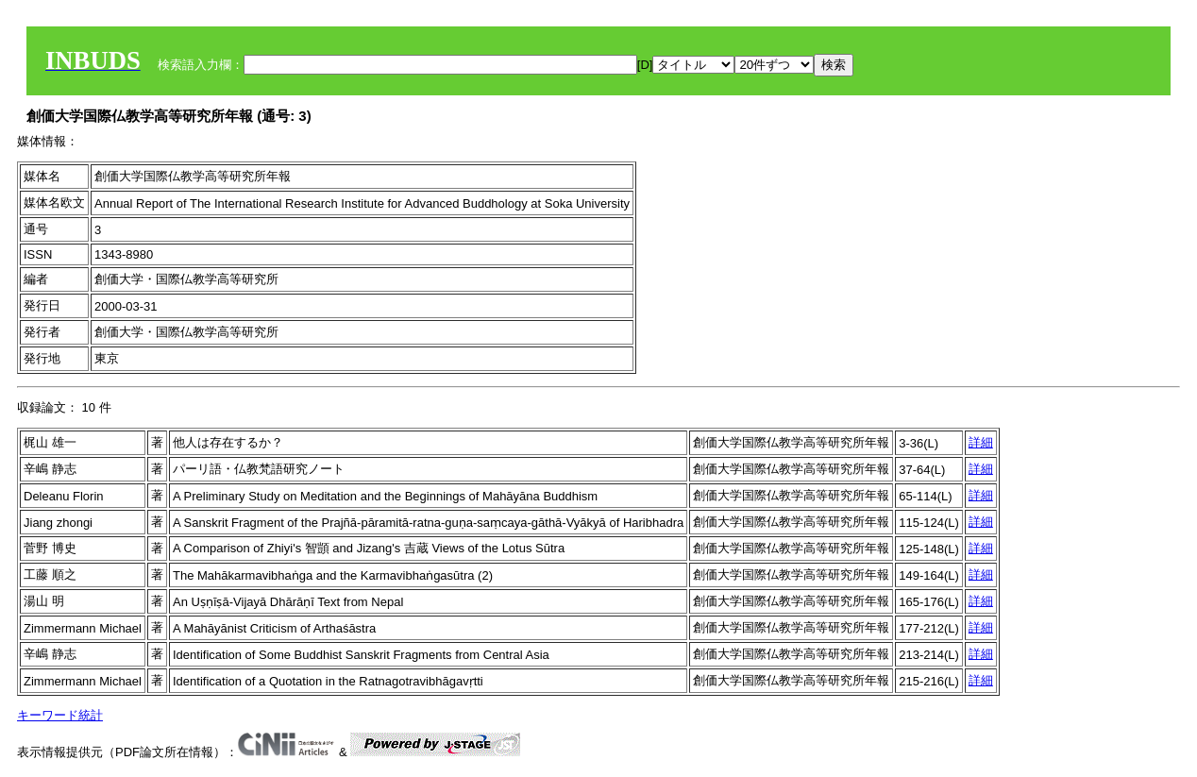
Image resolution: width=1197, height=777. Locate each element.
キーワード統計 (60, 715)
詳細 (981, 442)
